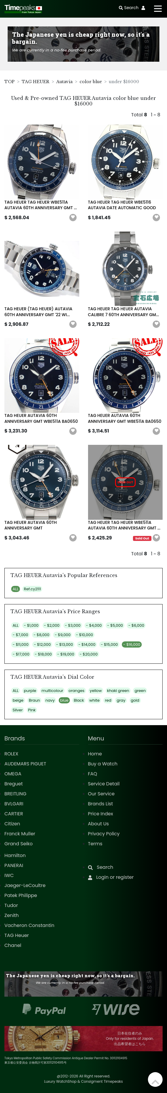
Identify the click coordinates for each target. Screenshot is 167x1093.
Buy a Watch (103, 763)
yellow (96, 690)
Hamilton (15, 855)
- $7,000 (20, 635)
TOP (9, 81)
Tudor (11, 905)
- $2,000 (52, 625)
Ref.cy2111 (32, 589)
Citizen (12, 823)
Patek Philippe (20, 895)
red (108, 700)
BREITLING (15, 793)
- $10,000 (84, 635)
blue (64, 700)
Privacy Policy (104, 833)
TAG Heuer (16, 935)
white (94, 700)
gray (121, 700)
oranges (77, 690)
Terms (95, 843)
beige (18, 700)
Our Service (101, 793)
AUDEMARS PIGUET (25, 763)
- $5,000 (115, 625)
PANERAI (13, 865)
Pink (32, 710)
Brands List (100, 803)
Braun (34, 700)
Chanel (12, 945)
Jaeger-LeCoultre (24, 885)
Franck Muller (19, 833)
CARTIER (13, 813)
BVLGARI (13, 803)
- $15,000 (109, 644)
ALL (15, 589)
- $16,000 (131, 644)
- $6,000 (136, 625)
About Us (98, 823)
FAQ (92, 773)
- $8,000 (41, 635)
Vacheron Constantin (29, 925)
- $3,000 (72, 625)
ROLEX (11, 753)
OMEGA (12, 773)
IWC (9, 875)
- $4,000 (94, 625)
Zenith (11, 915)
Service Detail (104, 783)
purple (30, 690)
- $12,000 (42, 644)
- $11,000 (20, 644)
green (140, 690)
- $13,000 (64, 644)
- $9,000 (62, 635)
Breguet (13, 783)
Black (79, 700)
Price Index (100, 813)
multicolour (52, 690)
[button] (73, 218)
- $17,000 (21, 654)
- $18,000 (43, 654)
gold (135, 700)
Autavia (64, 81)
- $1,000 (31, 625)
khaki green (118, 690)
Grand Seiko (18, 843)
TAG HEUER (35, 81)
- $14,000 (86, 644)
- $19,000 (65, 654)
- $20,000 (88, 654)
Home (95, 753)
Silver (18, 710)
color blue (91, 81)
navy (50, 700)
